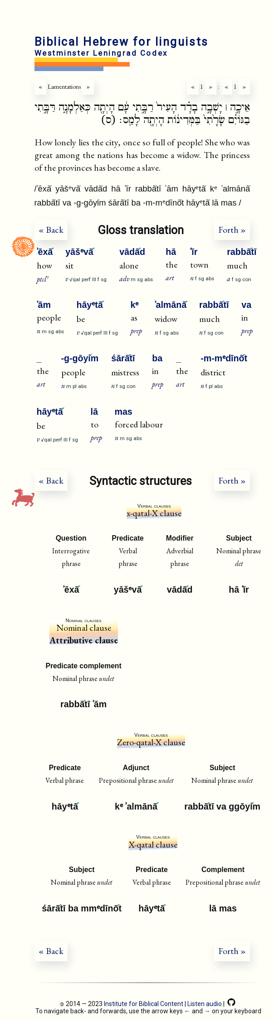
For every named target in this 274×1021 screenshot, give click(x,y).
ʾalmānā (171, 305)
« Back (51, 229)
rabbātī (241, 252)
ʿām (44, 305)
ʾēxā (45, 252)
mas (123, 412)
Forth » (232, 229)
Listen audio (204, 1003)
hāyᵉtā (90, 305)
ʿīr (193, 252)
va (246, 305)
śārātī (123, 358)
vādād (132, 252)
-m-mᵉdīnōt (224, 358)
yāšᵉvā (79, 252)
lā (94, 412)
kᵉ (135, 305)
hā (171, 252)
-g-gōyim (80, 358)
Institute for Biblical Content (143, 1003)
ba (157, 358)
